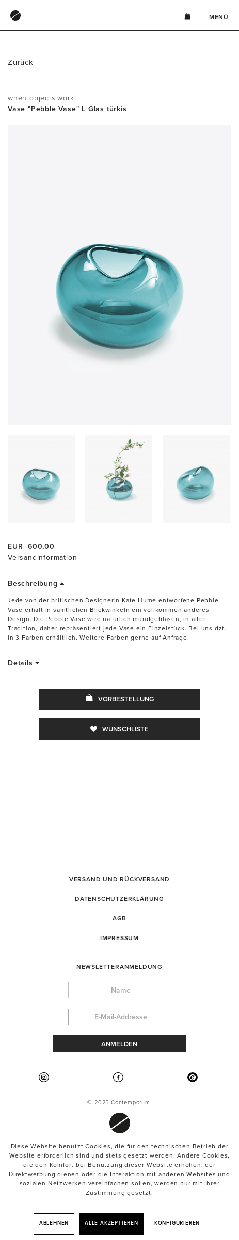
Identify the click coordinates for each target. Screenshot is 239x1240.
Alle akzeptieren (111, 1223)
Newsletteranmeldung (119, 966)
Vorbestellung (120, 698)
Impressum (119, 938)
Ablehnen (54, 1223)
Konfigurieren (177, 1223)
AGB (119, 918)
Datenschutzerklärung (119, 898)
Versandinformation (42, 557)
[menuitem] (85, 25)
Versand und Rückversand (119, 879)
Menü (219, 17)
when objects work (41, 98)
